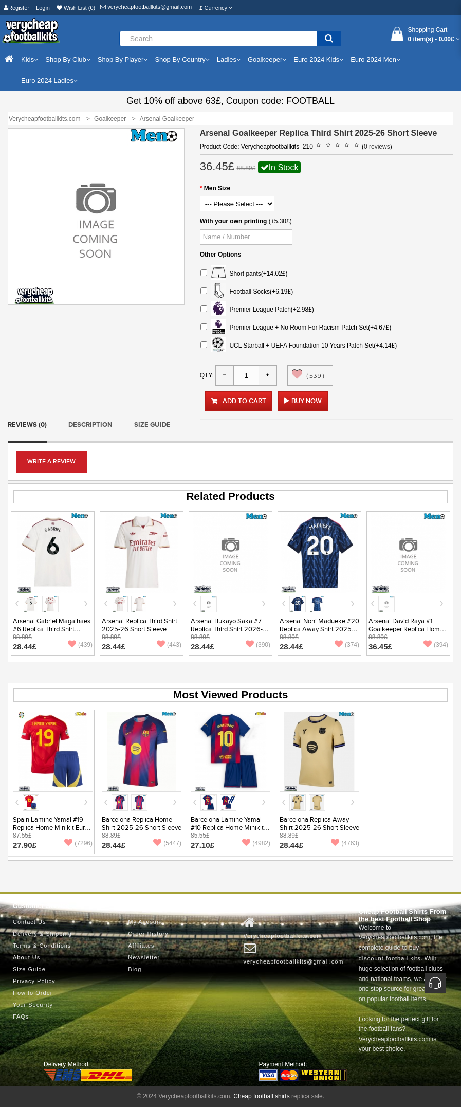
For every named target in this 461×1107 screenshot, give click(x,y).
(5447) (167, 843)
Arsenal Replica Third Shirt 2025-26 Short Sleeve (139, 625)
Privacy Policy (34, 981)
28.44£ (24, 646)
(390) (258, 645)
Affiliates (141, 945)
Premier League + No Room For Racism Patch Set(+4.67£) (295, 327)
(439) (80, 645)
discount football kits (390, 958)
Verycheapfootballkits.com (283, 927)
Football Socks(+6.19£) (246, 291)
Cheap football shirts (261, 1096)
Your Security (33, 1005)
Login (43, 8)
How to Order (32, 993)
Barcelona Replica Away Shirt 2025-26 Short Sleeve (319, 823)
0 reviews (377, 146)
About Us (26, 957)
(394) (435, 645)
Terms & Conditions (42, 945)
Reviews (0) (27, 425)
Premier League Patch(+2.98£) (257, 309)
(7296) (78, 843)
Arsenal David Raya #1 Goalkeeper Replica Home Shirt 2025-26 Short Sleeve (408, 629)
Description (90, 425)
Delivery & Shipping (42, 934)
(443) (169, 645)
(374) (347, 645)
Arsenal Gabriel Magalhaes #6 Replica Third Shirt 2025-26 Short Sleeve (51, 629)
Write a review (51, 461)
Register (16, 8)
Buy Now (306, 401)
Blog (134, 969)
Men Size (217, 188)
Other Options (221, 254)
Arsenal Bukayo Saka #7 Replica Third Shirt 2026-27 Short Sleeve (230, 629)
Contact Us (29, 922)
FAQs (21, 1016)
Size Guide (152, 425)
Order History (148, 934)
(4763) (345, 843)
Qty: (207, 375)
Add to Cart (238, 401)
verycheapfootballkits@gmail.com (146, 7)
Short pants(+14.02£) (244, 273)
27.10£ (202, 845)
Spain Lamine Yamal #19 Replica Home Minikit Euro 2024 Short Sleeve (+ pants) (52, 827)
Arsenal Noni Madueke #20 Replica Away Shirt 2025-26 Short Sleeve (319, 629)
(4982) (256, 843)
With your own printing (233, 221)
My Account (145, 922)
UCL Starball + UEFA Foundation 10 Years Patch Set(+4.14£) (298, 345)
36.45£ (380, 646)
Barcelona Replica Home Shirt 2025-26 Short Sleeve (141, 823)
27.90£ (24, 845)
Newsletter (144, 957)
